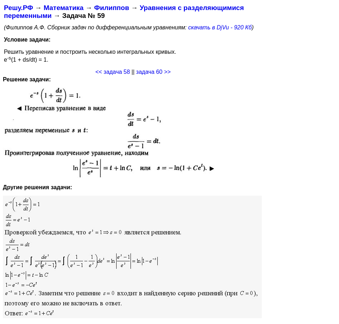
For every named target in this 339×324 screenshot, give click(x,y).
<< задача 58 (112, 72)
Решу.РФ (18, 7)
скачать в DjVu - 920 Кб (220, 27)
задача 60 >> (153, 72)
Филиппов (111, 7)
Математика (64, 7)
